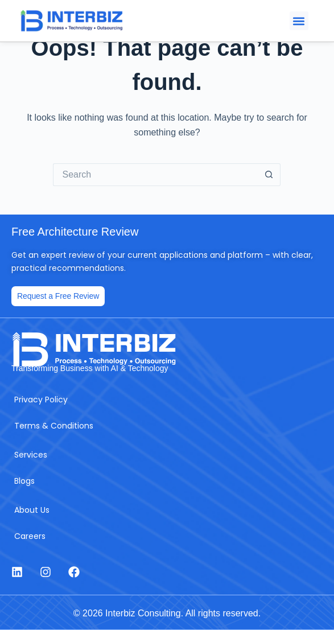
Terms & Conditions (53, 425)
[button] (299, 20)
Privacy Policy (41, 399)
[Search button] (269, 174)
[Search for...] (155, 174)
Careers (30, 536)
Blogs (24, 481)
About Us (32, 510)
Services (30, 454)
